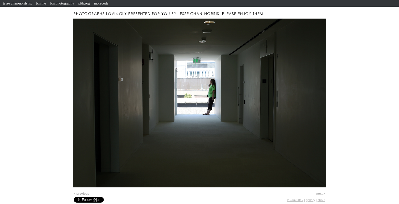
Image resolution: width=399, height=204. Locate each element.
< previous (81, 193)
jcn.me (41, 3)
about (321, 200)
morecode (101, 3)
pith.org (84, 3)
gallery (310, 200)
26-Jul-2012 (295, 200)
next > (320, 193)
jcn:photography (62, 3)
